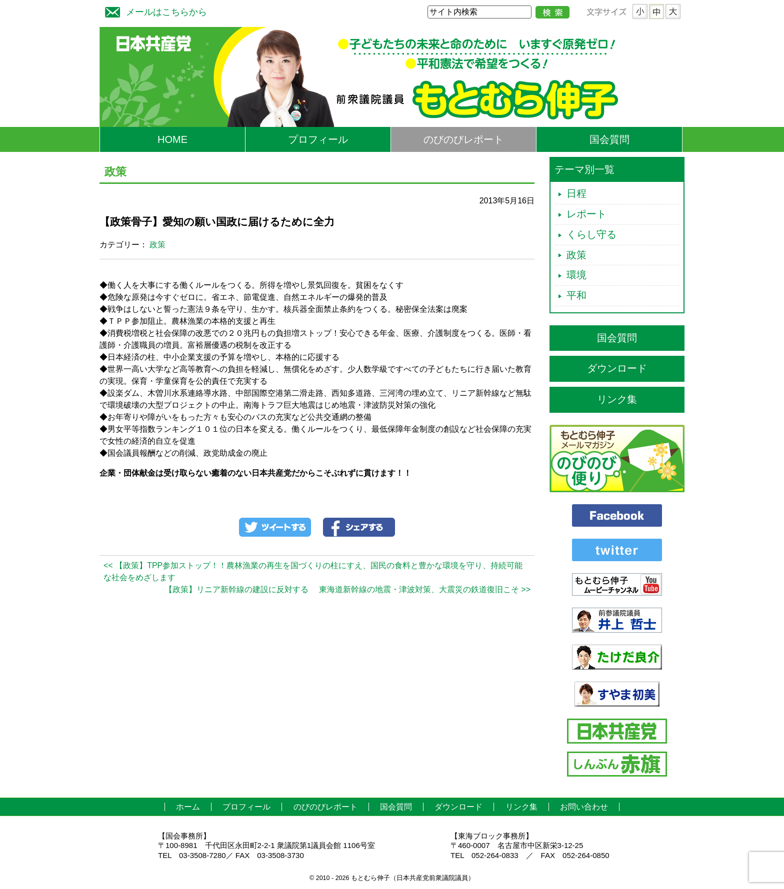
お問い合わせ (584, 807)
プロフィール (318, 139)
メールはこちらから (153, 10)
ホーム (188, 807)
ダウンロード (617, 368)
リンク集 (617, 399)
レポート (586, 213)
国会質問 (610, 139)
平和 (576, 295)
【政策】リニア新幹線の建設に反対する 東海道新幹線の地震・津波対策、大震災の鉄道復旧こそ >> (347, 589)
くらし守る (591, 234)
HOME (173, 139)
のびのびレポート (464, 139)
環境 (576, 274)
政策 (158, 244)
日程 (576, 193)
